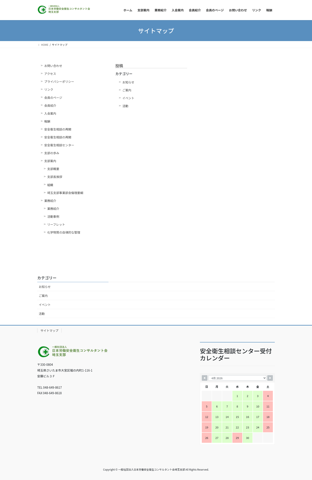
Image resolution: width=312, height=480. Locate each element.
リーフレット (56, 224)
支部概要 (53, 169)
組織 (50, 185)
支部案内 (50, 161)
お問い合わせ (53, 66)
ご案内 (126, 90)
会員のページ (53, 97)
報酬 (47, 121)
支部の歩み (51, 153)
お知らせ (128, 82)
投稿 (119, 65)
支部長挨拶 (54, 177)
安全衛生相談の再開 (57, 129)
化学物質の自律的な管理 (63, 232)
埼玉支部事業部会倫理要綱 (65, 193)
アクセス (50, 73)
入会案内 (50, 113)
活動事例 (53, 216)
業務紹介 (50, 201)
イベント (128, 98)
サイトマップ (49, 330)
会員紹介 (50, 105)
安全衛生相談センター (59, 145)
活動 (125, 106)
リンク (48, 89)
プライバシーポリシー (59, 81)
